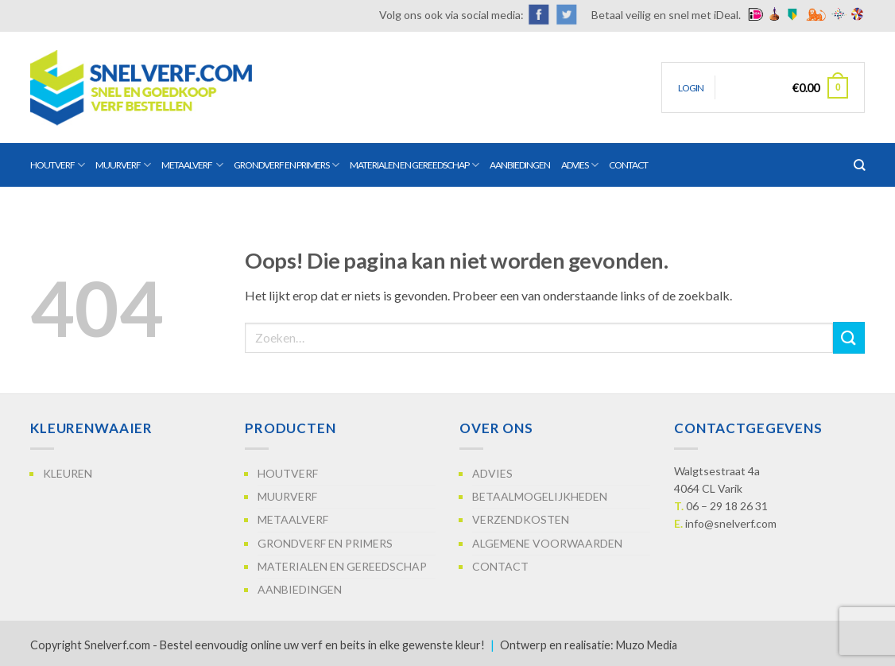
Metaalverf (191, 164)
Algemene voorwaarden (547, 543)
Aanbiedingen (520, 165)
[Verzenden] (849, 337)
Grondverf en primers (286, 164)
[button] (690, 87)
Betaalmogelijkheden (539, 496)
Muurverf (122, 164)
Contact (628, 165)
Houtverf (57, 164)
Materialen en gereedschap (414, 164)
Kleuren (67, 473)
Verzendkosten (520, 519)
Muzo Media (646, 645)
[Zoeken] (859, 165)
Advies (579, 164)
